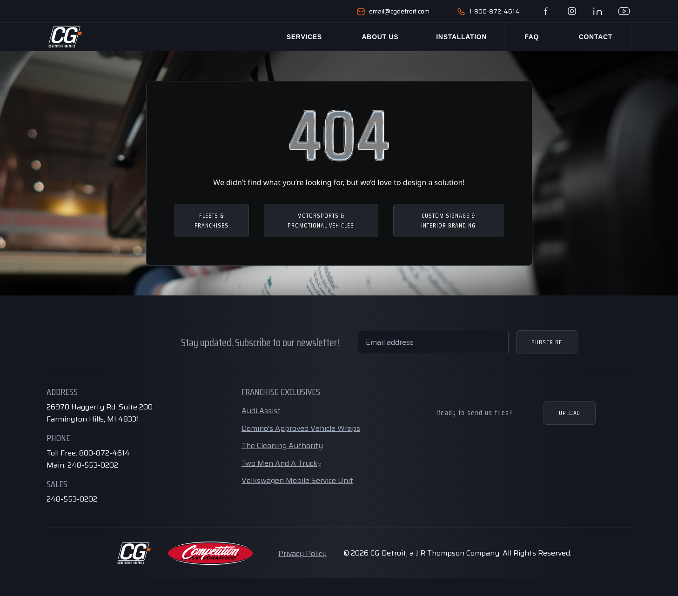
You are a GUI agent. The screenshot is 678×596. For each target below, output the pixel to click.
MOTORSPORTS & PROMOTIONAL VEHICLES (321, 220)
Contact (595, 36)
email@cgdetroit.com (393, 11)
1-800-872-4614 (488, 11)
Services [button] (298, 36)
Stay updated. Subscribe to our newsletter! (260, 342)
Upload (570, 413)
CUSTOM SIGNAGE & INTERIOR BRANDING (448, 220)
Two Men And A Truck (282, 463)
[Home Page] (65, 37)
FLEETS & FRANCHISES (211, 220)
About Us (375, 36)
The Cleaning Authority (282, 445)
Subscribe (546, 342)
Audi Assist (261, 410)
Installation (456, 36)
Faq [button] (530, 36)
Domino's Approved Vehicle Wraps (301, 428)
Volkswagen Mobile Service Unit (297, 480)
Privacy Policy (302, 553)
